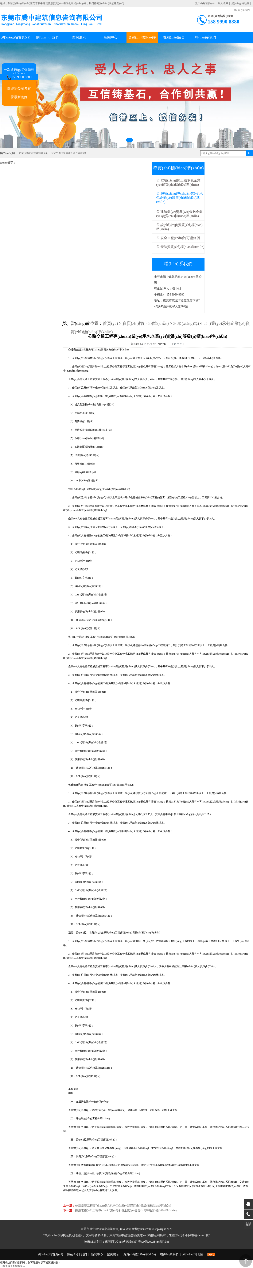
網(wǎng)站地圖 (240, 3)
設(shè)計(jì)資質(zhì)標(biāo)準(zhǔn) (179, 227)
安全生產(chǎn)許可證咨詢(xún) (68, 152)
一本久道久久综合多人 (12, 1266)
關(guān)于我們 (47, 37)
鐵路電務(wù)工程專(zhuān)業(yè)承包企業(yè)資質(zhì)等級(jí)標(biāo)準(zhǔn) (126, 1210)
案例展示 (79, 37)
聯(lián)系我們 (205, 37)
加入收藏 (223, 3)
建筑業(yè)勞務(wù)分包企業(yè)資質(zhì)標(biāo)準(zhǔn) (179, 214)
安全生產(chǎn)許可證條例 (178, 238)
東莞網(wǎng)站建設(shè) (121, 1241)
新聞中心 (110, 37)
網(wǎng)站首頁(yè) (15, 37)
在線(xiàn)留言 (174, 37)
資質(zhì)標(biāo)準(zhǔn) (145, 323)
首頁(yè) (110, 323)
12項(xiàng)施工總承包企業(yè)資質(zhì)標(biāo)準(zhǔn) (178, 182)
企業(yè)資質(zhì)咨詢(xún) (33, 152)
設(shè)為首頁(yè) (204, 3)
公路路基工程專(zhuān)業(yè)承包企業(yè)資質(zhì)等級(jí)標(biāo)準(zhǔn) (123, 1205)
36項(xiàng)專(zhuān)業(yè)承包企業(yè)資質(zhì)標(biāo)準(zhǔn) (179, 198)
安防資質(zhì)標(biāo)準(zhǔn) (180, 247)
